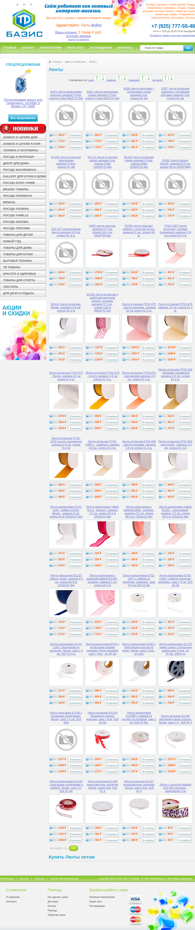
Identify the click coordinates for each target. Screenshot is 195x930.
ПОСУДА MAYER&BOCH (19, 169)
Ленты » (93, 61)
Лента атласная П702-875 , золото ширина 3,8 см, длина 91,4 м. (103, 376)
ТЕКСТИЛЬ (10, 286)
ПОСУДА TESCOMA (16, 228)
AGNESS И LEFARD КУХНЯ (21, 143)
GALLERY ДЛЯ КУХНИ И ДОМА (24, 176)
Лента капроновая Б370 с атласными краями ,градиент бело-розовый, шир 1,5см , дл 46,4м (102, 648)
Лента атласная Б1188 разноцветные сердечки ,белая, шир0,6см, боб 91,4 (102, 786)
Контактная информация (64, 878)
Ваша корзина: (66, 32)
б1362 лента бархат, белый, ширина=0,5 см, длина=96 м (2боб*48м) (175, 164)
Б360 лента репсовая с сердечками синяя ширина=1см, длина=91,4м (139, 93)
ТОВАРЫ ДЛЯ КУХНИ (18, 254)
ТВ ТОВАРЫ (11, 267)
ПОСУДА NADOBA (15, 221)
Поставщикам (101, 48)
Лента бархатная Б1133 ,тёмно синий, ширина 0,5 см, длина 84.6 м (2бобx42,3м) (66, 580)
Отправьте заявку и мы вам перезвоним (172, 35)
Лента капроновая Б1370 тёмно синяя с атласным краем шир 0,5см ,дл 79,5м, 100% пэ (175, 648)
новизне (111, 80)
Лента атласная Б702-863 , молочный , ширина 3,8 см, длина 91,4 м (175, 445)
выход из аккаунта (78, 39)
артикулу (157, 80)
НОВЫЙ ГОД (12, 241)
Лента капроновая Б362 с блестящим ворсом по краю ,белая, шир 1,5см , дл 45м (139, 648)
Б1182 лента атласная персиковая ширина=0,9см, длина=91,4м (66, 162)
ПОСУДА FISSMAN (16, 208)
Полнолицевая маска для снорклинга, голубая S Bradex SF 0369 (23, 103)
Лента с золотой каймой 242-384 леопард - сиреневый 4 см (175, 788)
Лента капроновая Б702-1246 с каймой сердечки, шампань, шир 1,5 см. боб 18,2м (175, 580)
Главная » (58, 61)
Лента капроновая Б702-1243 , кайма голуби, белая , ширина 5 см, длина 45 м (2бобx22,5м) (66, 511)
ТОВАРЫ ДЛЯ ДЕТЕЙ (18, 234)
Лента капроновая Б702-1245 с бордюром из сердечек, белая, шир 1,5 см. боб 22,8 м (65, 648)
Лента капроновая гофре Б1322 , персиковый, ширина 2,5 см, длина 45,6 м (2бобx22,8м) (175, 511)
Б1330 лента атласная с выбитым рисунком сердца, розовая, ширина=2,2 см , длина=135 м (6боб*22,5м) (102, 302)
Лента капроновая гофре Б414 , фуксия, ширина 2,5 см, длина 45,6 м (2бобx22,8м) (102, 511)
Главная (9, 48)
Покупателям (50, 48)
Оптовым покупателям (102, 897)
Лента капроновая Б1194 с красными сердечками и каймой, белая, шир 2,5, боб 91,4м (66, 786)
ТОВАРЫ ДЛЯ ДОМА (17, 247)
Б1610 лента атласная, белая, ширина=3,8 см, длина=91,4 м (66, 307)
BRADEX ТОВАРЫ (15, 189)
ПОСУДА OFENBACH (17, 195)
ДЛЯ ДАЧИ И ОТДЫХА (18, 293)
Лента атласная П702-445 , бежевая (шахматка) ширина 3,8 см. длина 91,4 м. (175, 374)
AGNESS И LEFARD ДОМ (20, 137)
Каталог (28, 48)
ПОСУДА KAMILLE (15, 215)
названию (134, 80)
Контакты (125, 48)
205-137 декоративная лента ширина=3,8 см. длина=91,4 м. (66, 232)
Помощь (39, 878)
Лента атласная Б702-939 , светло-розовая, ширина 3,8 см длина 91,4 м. (139, 445)
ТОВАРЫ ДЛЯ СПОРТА (19, 280)
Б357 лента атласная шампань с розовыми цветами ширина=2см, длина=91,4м (175, 93)
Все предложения (23, 118)
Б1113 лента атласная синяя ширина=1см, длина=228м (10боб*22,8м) (102, 162)
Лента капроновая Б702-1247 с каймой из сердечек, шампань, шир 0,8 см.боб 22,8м (139, 580)
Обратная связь (56, 915)
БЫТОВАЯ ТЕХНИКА (17, 260)
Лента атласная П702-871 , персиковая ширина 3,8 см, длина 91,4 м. (139, 376)
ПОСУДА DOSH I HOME (19, 182)
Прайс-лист (75, 48)
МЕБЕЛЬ (9, 202)
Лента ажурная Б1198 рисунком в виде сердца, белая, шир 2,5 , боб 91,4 (175, 719)
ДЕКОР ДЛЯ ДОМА (16, 163)
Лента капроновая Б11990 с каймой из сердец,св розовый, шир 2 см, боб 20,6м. (139, 717)
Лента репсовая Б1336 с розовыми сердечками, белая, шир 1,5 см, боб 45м (66, 717)
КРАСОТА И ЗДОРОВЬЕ (19, 273)
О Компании (7, 878)
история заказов (78, 36)
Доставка (53, 901)
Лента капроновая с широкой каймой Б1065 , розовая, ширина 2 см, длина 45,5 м (102, 580)
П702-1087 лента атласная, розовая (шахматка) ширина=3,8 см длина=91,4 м (175, 230)
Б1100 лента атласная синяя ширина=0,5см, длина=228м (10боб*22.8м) (139, 162)
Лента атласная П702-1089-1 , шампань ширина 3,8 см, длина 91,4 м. (102, 445)
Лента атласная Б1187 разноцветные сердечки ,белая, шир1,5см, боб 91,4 (139, 786)
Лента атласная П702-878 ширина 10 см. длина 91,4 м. (175, 307)
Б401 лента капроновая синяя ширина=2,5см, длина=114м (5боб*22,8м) (102, 95)
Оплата (52, 906)
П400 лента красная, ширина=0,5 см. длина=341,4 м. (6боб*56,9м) (102, 230)
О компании (13, 897)
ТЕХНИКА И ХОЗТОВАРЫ (20, 150)
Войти (96, 25)
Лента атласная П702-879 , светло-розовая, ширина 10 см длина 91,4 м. (139, 307)
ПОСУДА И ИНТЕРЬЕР (18, 156)
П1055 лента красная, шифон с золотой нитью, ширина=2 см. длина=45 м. (139, 230)
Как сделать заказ (58, 897)
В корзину (75, 135)
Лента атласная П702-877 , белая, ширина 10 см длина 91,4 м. (66, 376)
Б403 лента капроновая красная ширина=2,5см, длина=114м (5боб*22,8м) (66, 95)
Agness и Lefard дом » (76, 61)
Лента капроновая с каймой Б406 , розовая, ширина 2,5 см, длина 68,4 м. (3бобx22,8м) (139, 511)
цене (91, 80)
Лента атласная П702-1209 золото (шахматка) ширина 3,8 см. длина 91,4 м (66, 443)
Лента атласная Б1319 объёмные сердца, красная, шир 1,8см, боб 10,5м (102, 717)
